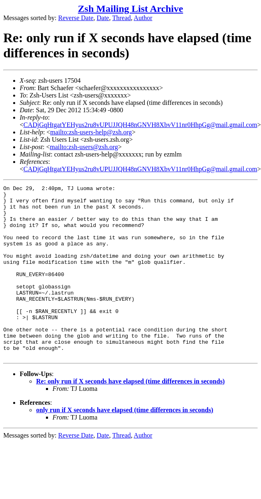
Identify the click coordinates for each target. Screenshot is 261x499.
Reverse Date (76, 17)
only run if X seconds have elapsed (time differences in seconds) (124, 444)
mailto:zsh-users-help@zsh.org (91, 132)
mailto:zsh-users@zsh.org (84, 146)
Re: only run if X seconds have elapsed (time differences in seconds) (130, 415)
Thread (121, 17)
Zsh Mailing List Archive (130, 8)
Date (103, 17)
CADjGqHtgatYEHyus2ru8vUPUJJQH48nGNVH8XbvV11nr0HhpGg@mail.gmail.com (140, 124)
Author (143, 17)
